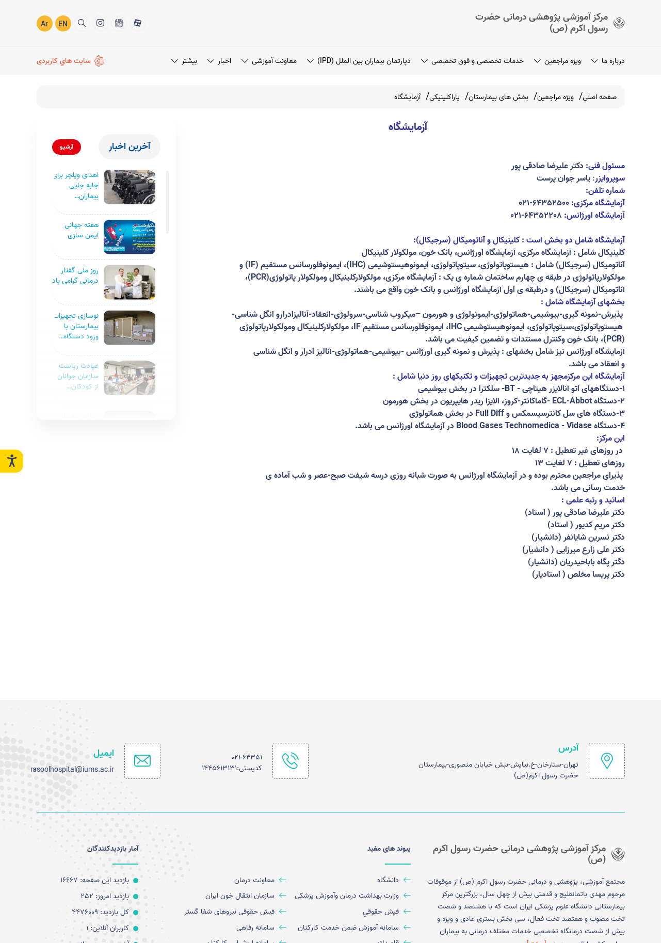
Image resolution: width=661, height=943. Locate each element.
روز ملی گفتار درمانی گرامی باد (75, 277)
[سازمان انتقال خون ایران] (227, 896)
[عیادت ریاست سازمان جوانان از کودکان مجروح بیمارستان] (129, 380)
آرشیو (66, 147)
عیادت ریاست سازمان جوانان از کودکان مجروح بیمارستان (78, 379)
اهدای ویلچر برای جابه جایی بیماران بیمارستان (75, 186)
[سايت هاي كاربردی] (71, 61)
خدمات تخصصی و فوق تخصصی (472, 61)
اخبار (219, 61)
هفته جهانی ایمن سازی (82, 231)
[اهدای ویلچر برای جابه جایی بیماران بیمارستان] (129, 187)
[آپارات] (138, 23)
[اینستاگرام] (100, 23)
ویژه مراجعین (557, 61)
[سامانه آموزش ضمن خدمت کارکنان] (352, 928)
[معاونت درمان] (227, 880)
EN (63, 24)
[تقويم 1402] (119, 23)
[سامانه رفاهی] (227, 928)
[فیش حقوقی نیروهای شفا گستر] (227, 912)
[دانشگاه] (352, 880)
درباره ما (608, 61)
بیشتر (184, 61)
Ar (44, 24)
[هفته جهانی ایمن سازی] (129, 238)
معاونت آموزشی (269, 61)
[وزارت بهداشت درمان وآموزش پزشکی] (352, 896)
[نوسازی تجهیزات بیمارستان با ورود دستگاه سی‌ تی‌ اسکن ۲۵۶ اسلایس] (129, 329)
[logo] (540, 23)
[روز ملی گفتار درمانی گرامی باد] (129, 283)
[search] (82, 23)
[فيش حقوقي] (352, 912)
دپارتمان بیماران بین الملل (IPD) (359, 61)
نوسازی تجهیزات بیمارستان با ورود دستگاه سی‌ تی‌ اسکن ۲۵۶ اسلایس (76, 328)
